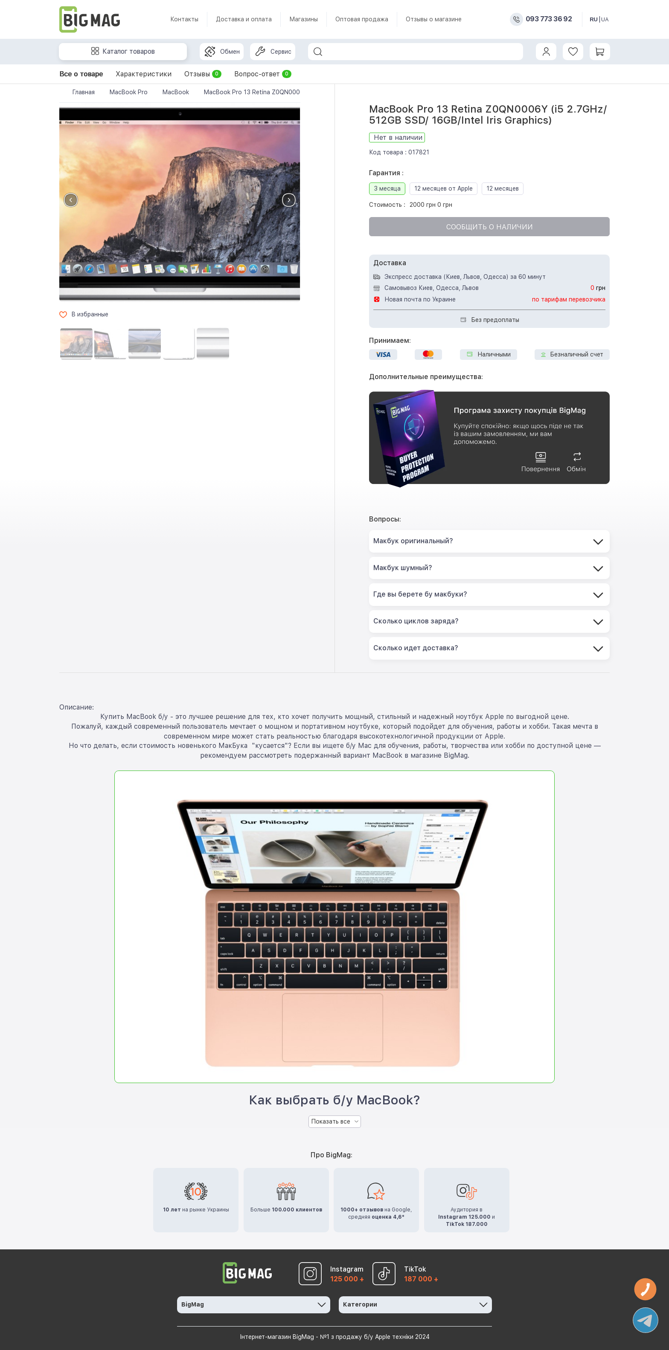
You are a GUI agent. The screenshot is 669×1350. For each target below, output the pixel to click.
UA (605, 19)
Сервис (273, 51)
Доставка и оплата (244, 19)
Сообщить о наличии (489, 227)
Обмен (222, 51)
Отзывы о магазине (434, 19)
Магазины (303, 19)
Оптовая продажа (361, 19)
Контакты (184, 19)
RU (594, 19)
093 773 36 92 (549, 19)
